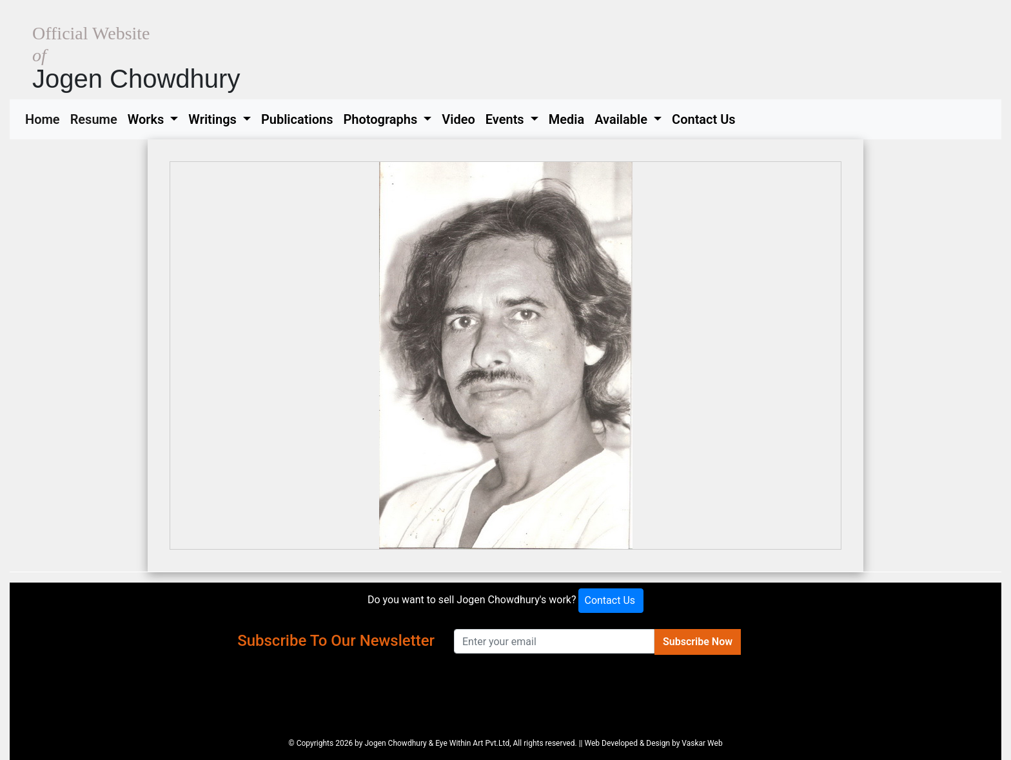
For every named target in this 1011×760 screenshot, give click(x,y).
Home (45, 118)
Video (458, 119)
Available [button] (622, 119)
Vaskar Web (702, 743)
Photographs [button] (381, 119)
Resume (96, 118)
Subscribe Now (697, 641)
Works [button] (148, 119)
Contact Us (704, 119)
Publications (297, 119)
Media (566, 119)
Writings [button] (213, 119)
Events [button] (506, 119)
